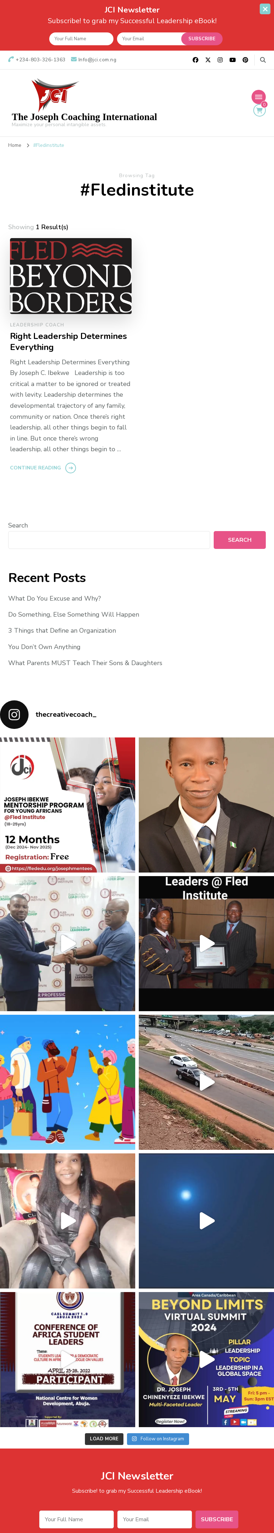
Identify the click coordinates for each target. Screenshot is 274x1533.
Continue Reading (35, 467)
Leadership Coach (37, 325)
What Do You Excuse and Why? (54, 598)
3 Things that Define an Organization (62, 630)
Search (18, 525)
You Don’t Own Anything (44, 646)
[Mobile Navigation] (259, 96)
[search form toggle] (263, 60)
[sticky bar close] (265, 9)
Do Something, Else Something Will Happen (73, 614)
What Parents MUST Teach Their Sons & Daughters (85, 663)
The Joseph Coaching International (84, 116)
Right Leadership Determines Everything (68, 342)
